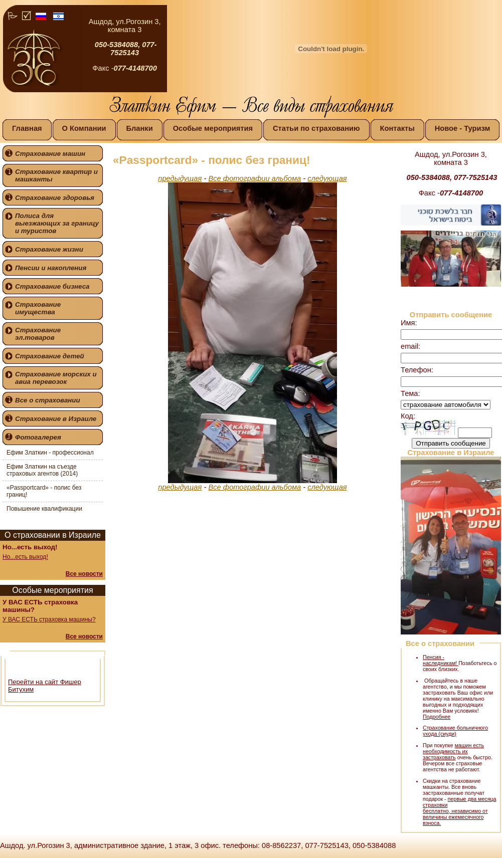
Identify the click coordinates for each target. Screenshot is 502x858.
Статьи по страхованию (316, 128)
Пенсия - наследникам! (440, 660)
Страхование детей (49, 356)
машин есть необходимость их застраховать (453, 751)
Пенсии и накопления (50, 268)
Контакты (397, 128)
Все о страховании (47, 400)
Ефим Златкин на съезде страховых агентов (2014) (42, 470)
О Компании (84, 128)
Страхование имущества (38, 308)
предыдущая (180, 178)
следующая (327, 178)
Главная (27, 128)
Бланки (139, 128)
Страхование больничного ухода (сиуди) (455, 731)
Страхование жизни (49, 249)
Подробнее (436, 717)
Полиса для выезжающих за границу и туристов (57, 223)
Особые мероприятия (213, 128)
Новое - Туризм (462, 128)
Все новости (84, 573)
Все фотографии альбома (254, 178)
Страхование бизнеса (52, 286)
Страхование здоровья (54, 197)
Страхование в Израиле (55, 418)
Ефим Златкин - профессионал (50, 452)
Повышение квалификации (44, 508)
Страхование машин (50, 153)
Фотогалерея (38, 437)
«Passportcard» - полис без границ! (44, 491)
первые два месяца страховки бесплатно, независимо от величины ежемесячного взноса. (459, 811)
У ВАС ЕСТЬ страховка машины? (49, 619)
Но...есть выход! (25, 556)
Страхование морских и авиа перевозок (56, 377)
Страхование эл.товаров (38, 333)
